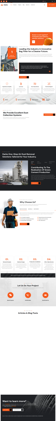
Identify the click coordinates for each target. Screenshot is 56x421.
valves (5, 406)
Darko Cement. (14, 406)
